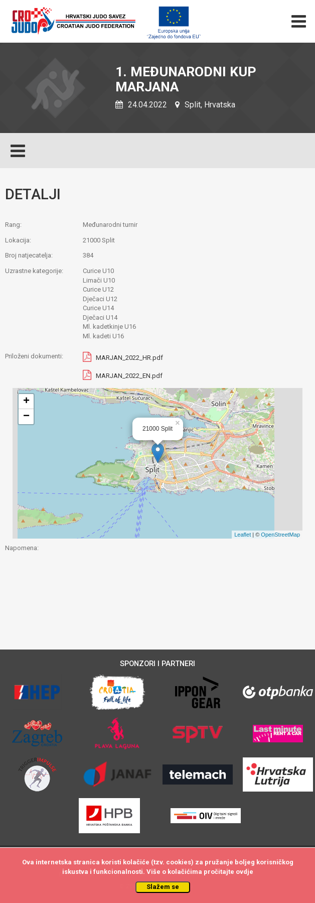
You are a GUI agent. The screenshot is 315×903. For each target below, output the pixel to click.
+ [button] (26, 401)
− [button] (26, 416)
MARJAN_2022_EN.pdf (129, 376)
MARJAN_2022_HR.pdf (129, 358)
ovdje (244, 871)
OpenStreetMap (280, 535)
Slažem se (162, 886)
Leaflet (242, 535)
